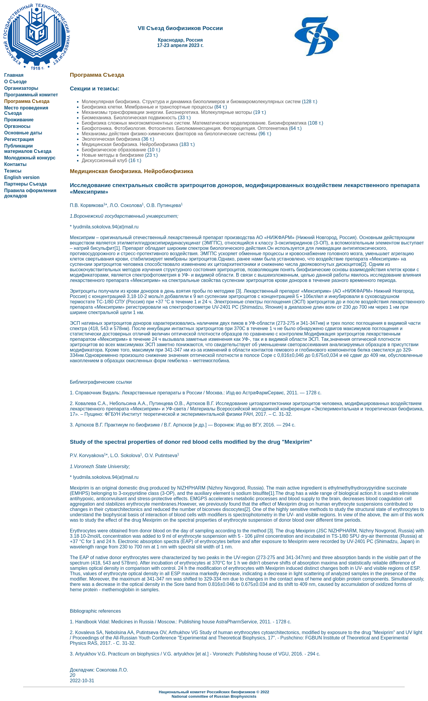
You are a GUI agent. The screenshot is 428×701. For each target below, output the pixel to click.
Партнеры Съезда (25, 183)
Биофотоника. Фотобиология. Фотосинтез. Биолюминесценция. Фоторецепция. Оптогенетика (185, 128)
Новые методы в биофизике (113, 155)
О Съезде (15, 81)
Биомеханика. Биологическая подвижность (130, 117)
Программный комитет (31, 94)
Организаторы (21, 88)
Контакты (15, 164)
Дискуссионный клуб (105, 160)
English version (22, 177)
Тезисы (12, 170)
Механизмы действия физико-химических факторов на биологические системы (170, 133)
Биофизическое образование (114, 149)
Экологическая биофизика (111, 139)
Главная (13, 75)
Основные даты (23, 132)
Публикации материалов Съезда (27, 148)
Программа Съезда (26, 101)
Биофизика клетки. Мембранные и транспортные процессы (148, 106)
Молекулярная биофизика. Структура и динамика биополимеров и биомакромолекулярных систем (192, 101)
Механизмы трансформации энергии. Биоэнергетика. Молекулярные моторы (167, 112)
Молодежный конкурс (30, 157)
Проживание (19, 119)
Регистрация (19, 139)
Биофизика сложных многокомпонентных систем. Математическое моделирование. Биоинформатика (195, 123)
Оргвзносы (17, 126)
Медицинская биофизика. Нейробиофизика (130, 144)
